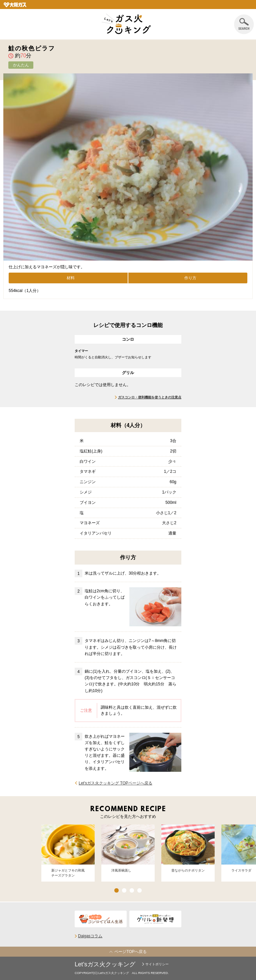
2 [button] (124, 890)
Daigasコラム (90, 936)
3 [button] (132, 890)
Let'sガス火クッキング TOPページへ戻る (115, 783)
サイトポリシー (157, 964)
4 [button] (139, 890)
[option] (68, 853)
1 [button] (116, 890)
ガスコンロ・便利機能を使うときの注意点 (149, 397)
